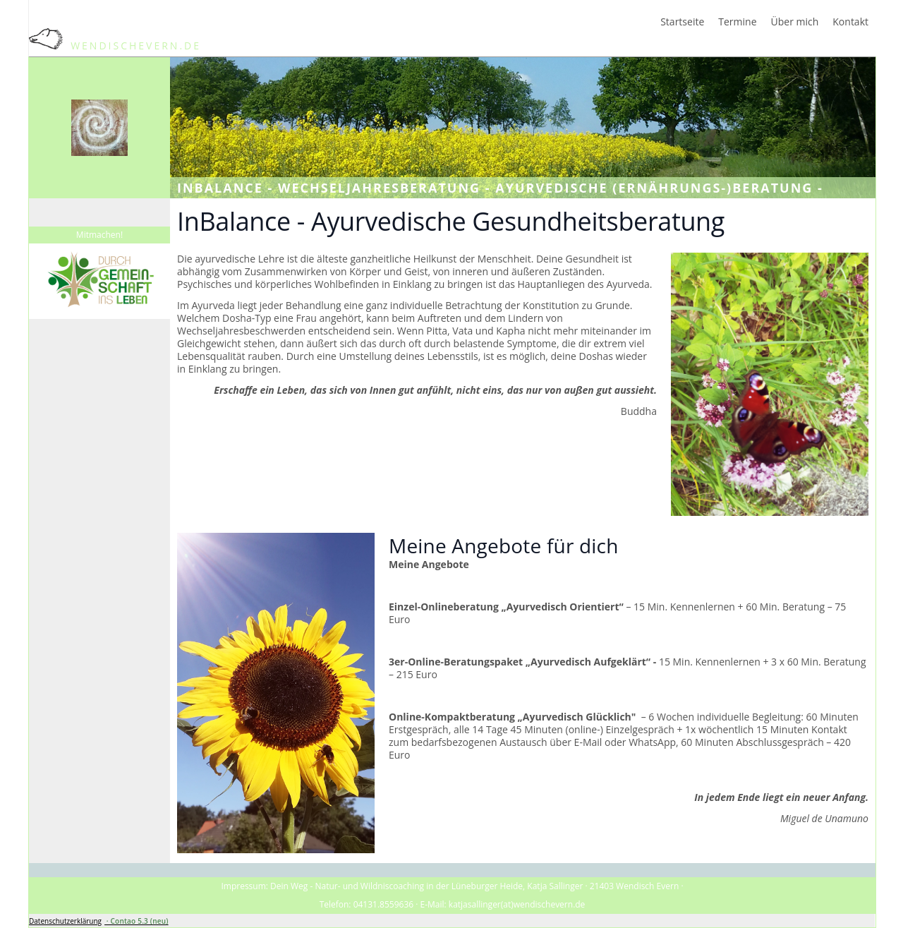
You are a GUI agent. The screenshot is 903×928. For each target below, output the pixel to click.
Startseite (682, 22)
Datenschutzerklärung (65, 921)
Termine (737, 22)
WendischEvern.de (115, 45)
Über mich (795, 22)
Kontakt (850, 22)
